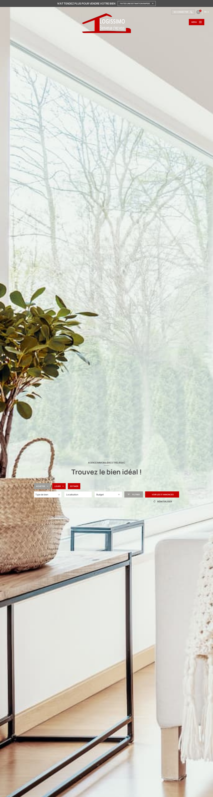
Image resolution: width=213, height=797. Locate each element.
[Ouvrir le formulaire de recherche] (133, 494)
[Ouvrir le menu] (196, 22)
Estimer (74, 486)
